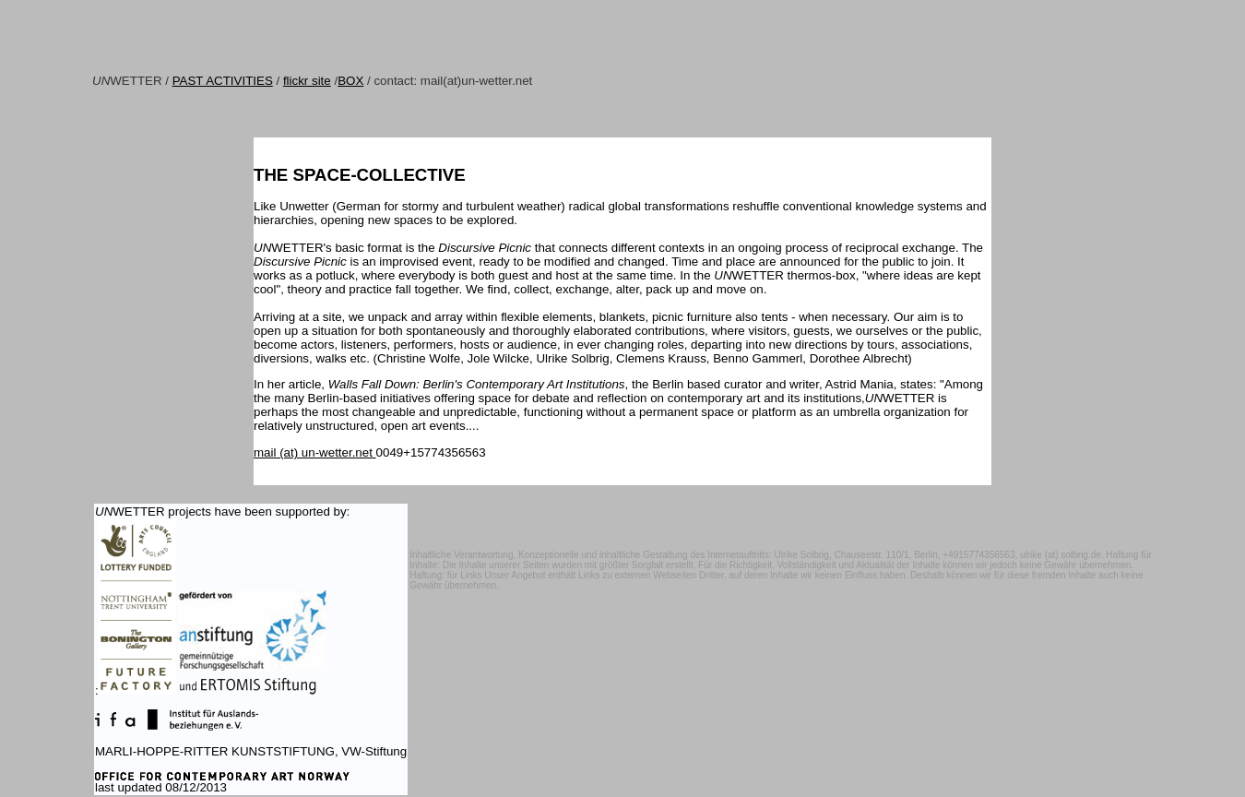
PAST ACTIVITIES (222, 81)
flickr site (307, 81)
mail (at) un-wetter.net (315, 452)
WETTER (127, 81)
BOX (350, 81)
